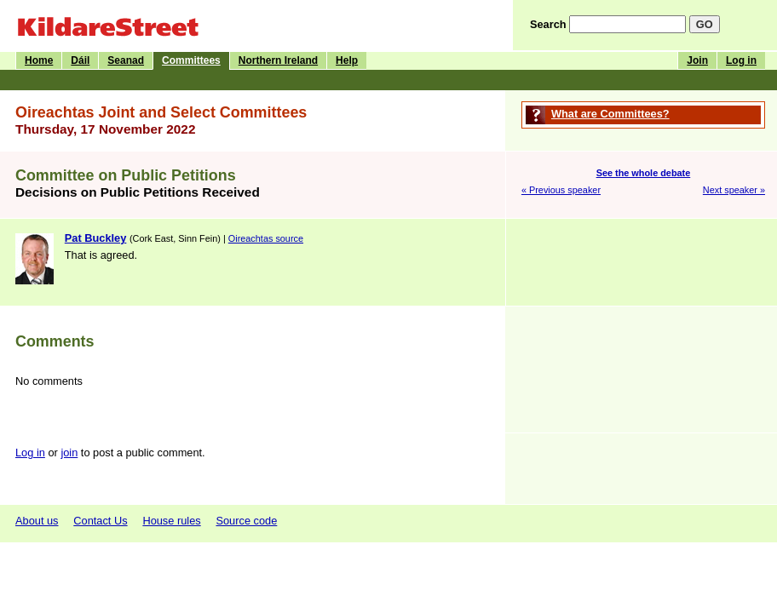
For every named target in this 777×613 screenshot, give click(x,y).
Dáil (80, 60)
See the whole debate (643, 173)
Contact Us (100, 520)
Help (347, 60)
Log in (741, 60)
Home (39, 60)
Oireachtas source (265, 238)
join (69, 452)
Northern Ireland (278, 60)
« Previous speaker (561, 190)
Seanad (125, 60)
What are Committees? (610, 113)
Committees (191, 60)
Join (697, 60)
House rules (171, 520)
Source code (246, 520)
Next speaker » (734, 190)
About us (37, 520)
